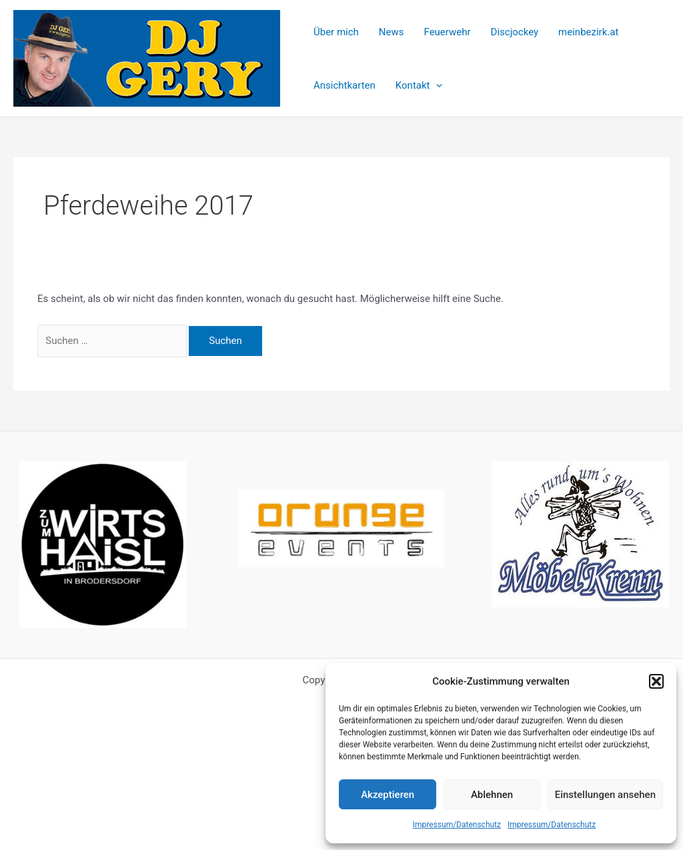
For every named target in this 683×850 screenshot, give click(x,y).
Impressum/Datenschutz (457, 824)
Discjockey (515, 32)
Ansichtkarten (344, 85)
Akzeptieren (387, 795)
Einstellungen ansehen (605, 795)
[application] (436, 85)
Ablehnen (492, 795)
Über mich (336, 32)
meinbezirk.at (588, 32)
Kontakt (419, 85)
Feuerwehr (447, 32)
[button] (656, 681)
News (391, 32)
